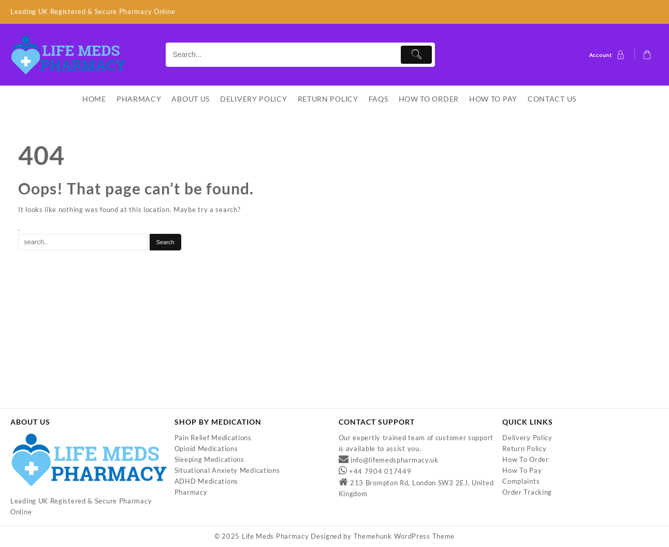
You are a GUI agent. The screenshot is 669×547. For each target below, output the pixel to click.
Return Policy (524, 449)
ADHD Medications (206, 482)
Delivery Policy (527, 438)
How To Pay (522, 471)
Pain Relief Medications (213, 438)
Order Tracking (527, 492)
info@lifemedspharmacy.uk (395, 460)
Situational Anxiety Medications (227, 471)
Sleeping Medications (209, 460)
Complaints (521, 482)
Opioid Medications (206, 449)
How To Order (525, 460)
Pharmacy (191, 492)
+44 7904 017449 (380, 472)
